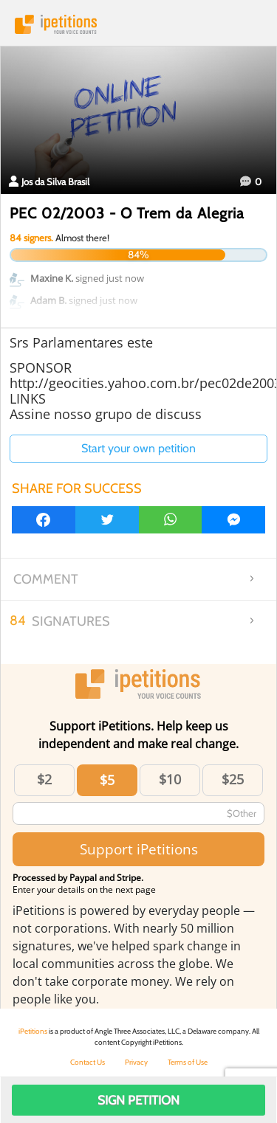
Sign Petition (138, 1100)
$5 (107, 780)
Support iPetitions (139, 849)
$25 (233, 779)
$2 (44, 779)
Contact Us (87, 1062)
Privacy (136, 1062)
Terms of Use (188, 1062)
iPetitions (138, 24)
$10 (170, 779)
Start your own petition (138, 448)
